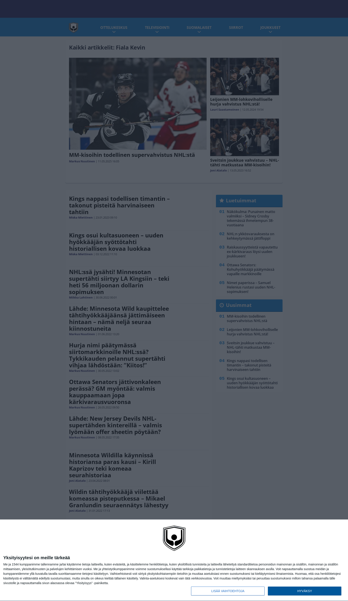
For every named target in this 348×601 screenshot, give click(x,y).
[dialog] (174, 560)
